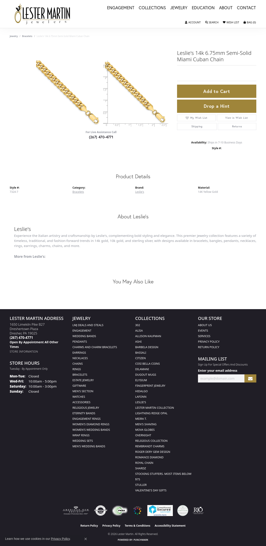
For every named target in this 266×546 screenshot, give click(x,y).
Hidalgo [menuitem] (141, 391)
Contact (246, 8)
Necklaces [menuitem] (80, 358)
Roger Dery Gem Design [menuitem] (152, 452)
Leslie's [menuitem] (140, 402)
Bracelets (27, 36)
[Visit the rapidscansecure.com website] (160, 510)
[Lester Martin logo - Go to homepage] (42, 14)
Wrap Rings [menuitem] (80, 435)
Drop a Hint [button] (217, 106)
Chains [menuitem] (77, 364)
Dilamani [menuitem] (142, 369)
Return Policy (208, 347)
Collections (152, 8)
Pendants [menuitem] (79, 342)
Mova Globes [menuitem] (145, 430)
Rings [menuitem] (76, 369)
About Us (205, 325)
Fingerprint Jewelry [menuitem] (150, 386)
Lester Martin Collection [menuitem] (154, 408)
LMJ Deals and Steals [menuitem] (87, 325)
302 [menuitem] (137, 325)
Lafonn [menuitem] (140, 397)
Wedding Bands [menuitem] (84, 336)
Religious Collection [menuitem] (151, 441)
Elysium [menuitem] (141, 380)
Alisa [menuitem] (139, 330)
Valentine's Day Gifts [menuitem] (150, 490)
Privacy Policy (209, 342)
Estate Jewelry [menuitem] (83, 380)
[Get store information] (24, 351)
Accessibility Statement (170, 525)
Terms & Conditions (137, 525)
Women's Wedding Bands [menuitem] (91, 430)
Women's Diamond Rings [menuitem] (90, 424)
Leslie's (139, 192)
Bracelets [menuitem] (79, 375)
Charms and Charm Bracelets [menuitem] (94, 347)
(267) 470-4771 (101, 137)
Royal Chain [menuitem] (144, 463)
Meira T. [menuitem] (141, 419)
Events (203, 330)
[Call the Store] (21, 337)
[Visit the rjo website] (198, 510)
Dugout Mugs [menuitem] (145, 375)
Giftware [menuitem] (79, 386)
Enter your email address (217, 370)
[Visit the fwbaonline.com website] (119, 510)
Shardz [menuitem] (140, 468)
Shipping (197, 126)
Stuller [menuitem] (141, 485)
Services (204, 336)
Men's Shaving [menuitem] (146, 424)
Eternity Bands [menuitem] (83, 413)
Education (203, 8)
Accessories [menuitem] (81, 402)
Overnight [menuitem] (143, 435)
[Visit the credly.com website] (182, 510)
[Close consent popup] (85, 539)
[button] (193, 22)
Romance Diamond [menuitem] (149, 457)
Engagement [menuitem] (81, 330)
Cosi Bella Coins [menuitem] (147, 364)
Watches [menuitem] (78, 397)
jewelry (14, 36)
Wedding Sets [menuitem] (82, 441)
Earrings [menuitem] (79, 353)
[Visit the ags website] (75, 510)
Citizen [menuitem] (140, 358)
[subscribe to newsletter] (250, 378)
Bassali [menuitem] (140, 353)
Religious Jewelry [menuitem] (85, 408)
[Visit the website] (137, 510)
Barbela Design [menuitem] (146, 347)
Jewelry (178, 8)
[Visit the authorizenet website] (100, 510)
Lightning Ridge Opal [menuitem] (151, 413)
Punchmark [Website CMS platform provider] (141, 539)
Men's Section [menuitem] (82, 391)
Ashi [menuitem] (138, 342)
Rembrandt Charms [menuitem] (149, 446)
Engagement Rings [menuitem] (86, 419)
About (226, 8)
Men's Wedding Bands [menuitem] (88, 446)
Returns (237, 126)
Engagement (120, 8)
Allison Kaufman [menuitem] (148, 336)
